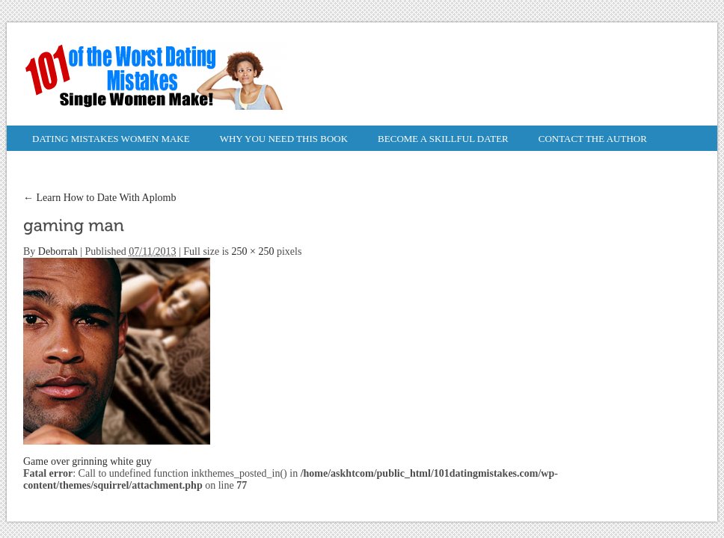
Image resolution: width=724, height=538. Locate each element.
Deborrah (58, 251)
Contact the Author (593, 138)
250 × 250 (253, 251)
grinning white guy (112, 461)
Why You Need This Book (284, 138)
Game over (46, 461)
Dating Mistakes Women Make (111, 138)
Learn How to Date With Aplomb (99, 197)
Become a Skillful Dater (443, 138)
